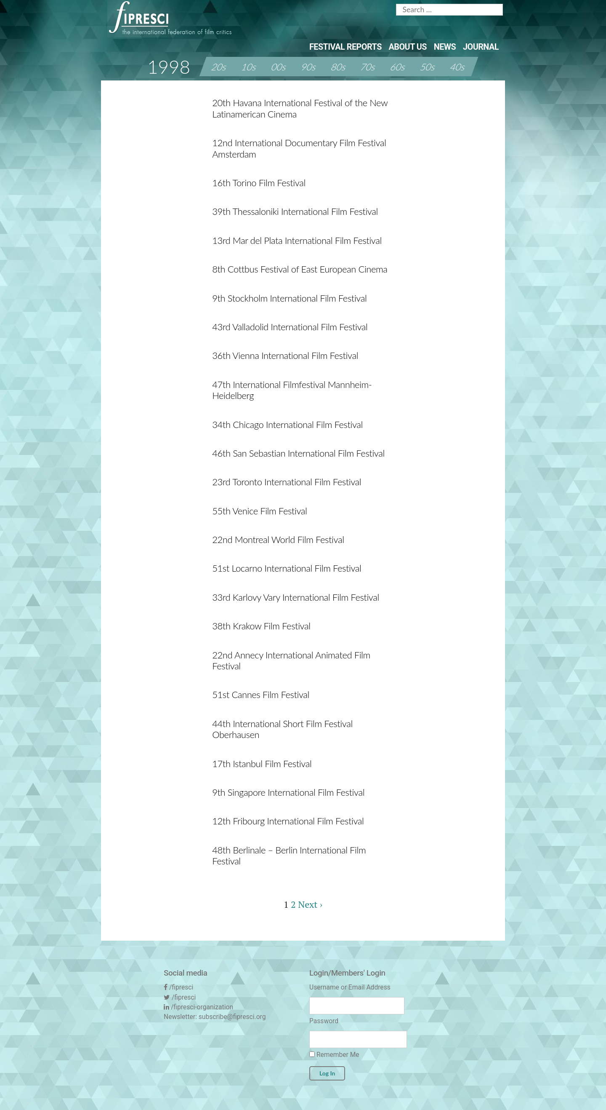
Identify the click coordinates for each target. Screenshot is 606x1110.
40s (458, 66)
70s (368, 66)
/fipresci (181, 987)
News (445, 47)
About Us (408, 47)
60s (398, 66)
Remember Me (334, 1055)
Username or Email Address (350, 987)
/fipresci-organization (202, 1007)
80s (339, 66)
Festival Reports (345, 47)
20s (219, 66)
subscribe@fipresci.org (232, 1017)
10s (249, 66)
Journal (481, 47)
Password (323, 1021)
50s (428, 66)
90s (309, 66)
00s (279, 66)
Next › (310, 904)
